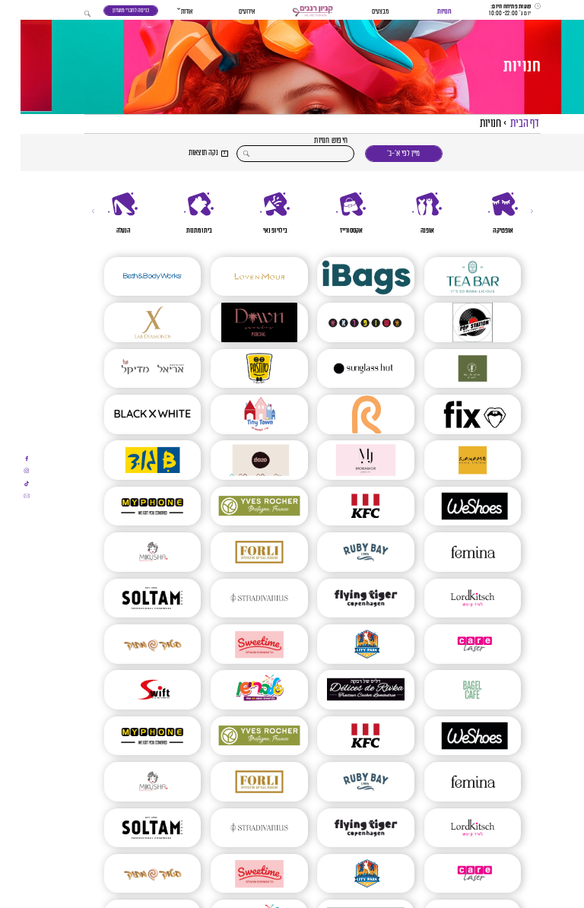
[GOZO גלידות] (238, 461)
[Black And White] (132, 416)
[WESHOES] (452, 507)
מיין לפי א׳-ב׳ (383, 153)
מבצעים (359, 12)
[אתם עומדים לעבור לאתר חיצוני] (6, 458)
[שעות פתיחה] (494, 10)
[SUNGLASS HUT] (345, 369)
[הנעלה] (103, 214)
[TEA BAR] (452, 277)
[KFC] (345, 507)
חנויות (424, 12)
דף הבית (504, 123)
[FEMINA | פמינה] (452, 553)
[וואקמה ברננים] (452, 461)
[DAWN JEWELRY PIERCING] (238, 324)
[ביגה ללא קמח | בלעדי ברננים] (452, 369)
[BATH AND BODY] (132, 277)
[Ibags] (345, 277)
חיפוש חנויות (310, 141)
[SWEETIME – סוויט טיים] (238, 645)
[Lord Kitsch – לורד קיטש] (452, 599)
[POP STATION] (452, 324)
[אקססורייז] (331, 214)
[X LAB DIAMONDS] (132, 324)
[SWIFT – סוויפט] (132, 691)
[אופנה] (407, 214)
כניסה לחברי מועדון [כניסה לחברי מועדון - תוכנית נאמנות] (110, 10)
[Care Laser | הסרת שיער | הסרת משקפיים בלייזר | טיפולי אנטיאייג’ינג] (452, 645)
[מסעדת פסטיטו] (238, 369)
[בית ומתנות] (179, 214)
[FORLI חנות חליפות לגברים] (238, 553)
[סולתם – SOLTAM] (132, 599)
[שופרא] (345, 324)
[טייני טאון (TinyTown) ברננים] (238, 416)
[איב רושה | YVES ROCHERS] (238, 507)
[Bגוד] (132, 461)
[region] (292, 214)
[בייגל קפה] (452, 691)
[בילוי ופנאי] (255, 214)
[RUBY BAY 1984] (345, 553)
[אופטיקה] (483, 214)
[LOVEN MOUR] (238, 277)
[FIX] (452, 416)
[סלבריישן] (238, 691)
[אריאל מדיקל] (132, 369)
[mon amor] (345, 461)
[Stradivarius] (238, 599)
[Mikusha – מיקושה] (132, 553)
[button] (292, 11)
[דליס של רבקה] (345, 691)
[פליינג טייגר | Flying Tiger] (345, 599)
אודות (166, 12)
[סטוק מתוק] (132, 645)
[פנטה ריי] (345, 416)
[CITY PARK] (345, 645)
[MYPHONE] (132, 507)
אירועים (226, 12)
